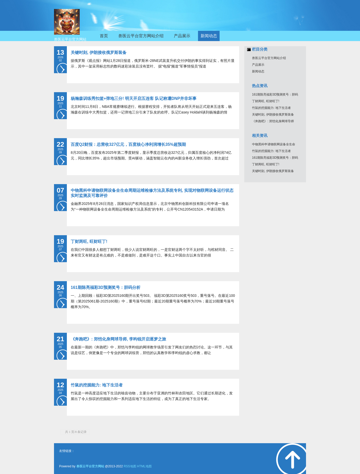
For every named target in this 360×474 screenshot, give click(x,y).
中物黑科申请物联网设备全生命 (273, 144)
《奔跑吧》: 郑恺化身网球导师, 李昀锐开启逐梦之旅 (118, 339)
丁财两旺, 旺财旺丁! (89, 241)
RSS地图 (130, 466)
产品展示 (258, 65)
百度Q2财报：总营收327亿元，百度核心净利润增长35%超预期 (128, 144)
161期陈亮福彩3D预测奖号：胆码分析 (105, 287)
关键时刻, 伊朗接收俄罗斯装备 (99, 52)
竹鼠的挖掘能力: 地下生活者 (97, 385)
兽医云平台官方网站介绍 (269, 58)
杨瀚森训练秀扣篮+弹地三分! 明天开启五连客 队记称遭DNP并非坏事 (133, 98)
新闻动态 (258, 71)
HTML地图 (144, 466)
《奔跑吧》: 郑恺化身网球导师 (273, 121)
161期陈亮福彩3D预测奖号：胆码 (275, 94)
